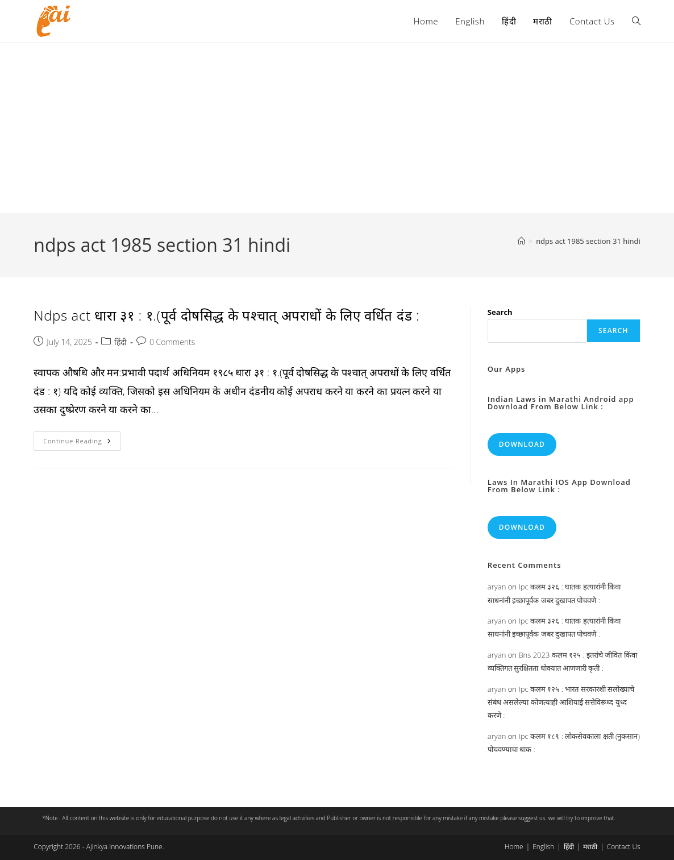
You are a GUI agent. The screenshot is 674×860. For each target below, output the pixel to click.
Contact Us (623, 846)
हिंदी (120, 341)
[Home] (521, 241)
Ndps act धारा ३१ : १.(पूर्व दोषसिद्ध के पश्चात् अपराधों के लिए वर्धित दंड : (226, 315)
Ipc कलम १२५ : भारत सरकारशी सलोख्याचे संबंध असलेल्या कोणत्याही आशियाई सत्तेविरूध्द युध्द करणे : (561, 702)
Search (500, 312)
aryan (497, 586)
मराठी (590, 846)
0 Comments (172, 341)
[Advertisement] (337, 127)
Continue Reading (81, 443)
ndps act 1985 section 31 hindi (588, 241)
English (543, 846)
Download (522, 444)
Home (514, 846)
